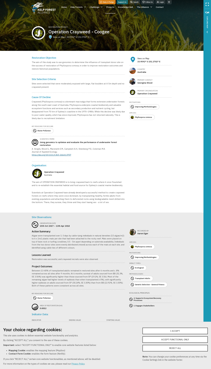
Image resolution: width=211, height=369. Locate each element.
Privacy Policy (78, 363)
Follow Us (148, 2)
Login (160, 2)
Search (134, 2)
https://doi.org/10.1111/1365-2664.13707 (51, 155)
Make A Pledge (107, 2)
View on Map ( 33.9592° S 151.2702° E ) (69, 37)
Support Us (122, 2)
